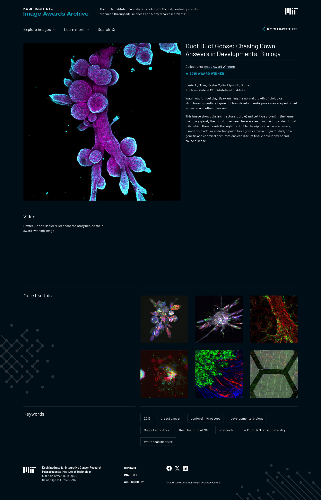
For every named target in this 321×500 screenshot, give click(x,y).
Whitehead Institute (158, 442)
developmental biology (247, 418)
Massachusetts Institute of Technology (67, 471)
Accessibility (134, 482)
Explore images (37, 29)
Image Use (131, 475)
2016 (147, 418)
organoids (226, 430)
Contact (130, 468)
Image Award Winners (219, 66)
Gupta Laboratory (156, 430)
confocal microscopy (205, 418)
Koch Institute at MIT (194, 430)
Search (104, 29)
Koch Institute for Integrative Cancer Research (72, 467)
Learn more (74, 29)
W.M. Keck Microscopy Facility (264, 430)
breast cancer (171, 418)
